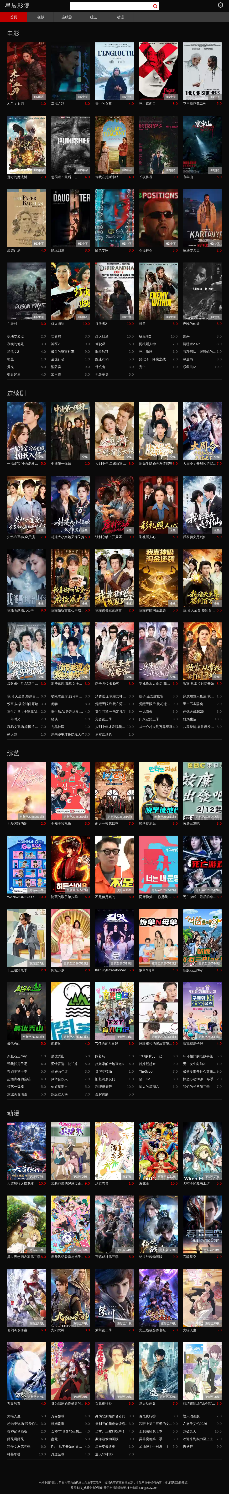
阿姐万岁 (57, 970)
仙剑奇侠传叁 (17, 1330)
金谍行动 (57, 359)
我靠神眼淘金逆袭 (152, 610)
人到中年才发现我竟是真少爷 (111, 727)
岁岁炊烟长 (103, 734)
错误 (54, 719)
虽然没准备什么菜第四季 (200, 1071)
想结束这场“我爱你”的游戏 (200, 1403)
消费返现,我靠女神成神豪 (68, 684)
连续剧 (67, 17)
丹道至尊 (57, 1454)
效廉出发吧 (191, 823)
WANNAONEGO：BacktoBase (23, 897)
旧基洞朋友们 (105, 1079)
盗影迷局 (14, 374)
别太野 (12, 734)
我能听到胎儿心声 (20, 610)
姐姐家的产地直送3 (109, 1064)
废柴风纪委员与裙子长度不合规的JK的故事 (68, 1257)
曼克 (10, 367)
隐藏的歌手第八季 (64, 897)
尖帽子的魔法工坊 (196, 1183)
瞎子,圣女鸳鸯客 (107, 684)
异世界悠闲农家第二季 (24, 1257)
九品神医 (57, 727)
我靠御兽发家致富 (108, 610)
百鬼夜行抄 (103, 1403)
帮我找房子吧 (193, 1043)
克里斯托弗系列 (194, 104)
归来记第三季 (149, 719)
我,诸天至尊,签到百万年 (200, 610)
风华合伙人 (59, 1079)
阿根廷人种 (147, 344)
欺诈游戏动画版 (107, 1439)
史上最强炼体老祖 (152, 1330)
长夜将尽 (145, 177)
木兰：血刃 (15, 104)
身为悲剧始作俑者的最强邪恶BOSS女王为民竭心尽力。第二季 (68, 1403)
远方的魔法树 (17, 177)
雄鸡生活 (189, 719)
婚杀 (142, 324)
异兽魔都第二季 (150, 1439)
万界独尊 (14, 1403)
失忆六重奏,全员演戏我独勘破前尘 (24, 537)
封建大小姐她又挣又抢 (67, 537)
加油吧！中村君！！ (154, 1447)
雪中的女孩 (103, 104)
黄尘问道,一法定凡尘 (110, 711)
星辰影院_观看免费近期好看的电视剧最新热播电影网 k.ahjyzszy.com (114, 1487)
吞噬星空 (189, 1257)
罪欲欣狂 (102, 351)
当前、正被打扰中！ (110, 1431)
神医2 (55, 344)
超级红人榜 (59, 1094)
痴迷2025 (102, 359)
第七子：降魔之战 (152, 359)
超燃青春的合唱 (19, 1079)
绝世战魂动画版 (150, 1257)
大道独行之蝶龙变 (20, 1183)
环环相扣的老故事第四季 (156, 1043)
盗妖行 (188, 1447)
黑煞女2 (13, 351)
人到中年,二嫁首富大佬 (112, 463)
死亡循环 (145, 351)
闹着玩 (56, 1043)
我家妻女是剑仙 (194, 537)
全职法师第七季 (150, 1431)
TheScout (146, 1071)
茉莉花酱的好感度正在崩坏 (68, 1183)
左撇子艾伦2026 (195, 1424)
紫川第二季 (103, 1330)
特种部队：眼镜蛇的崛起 (200, 351)
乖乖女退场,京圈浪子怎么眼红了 (24, 727)
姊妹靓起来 (147, 1064)
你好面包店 (59, 1071)
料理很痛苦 (103, 1087)
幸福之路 (57, 104)
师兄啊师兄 (15, 1439)
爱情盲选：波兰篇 (64, 1064)
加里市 (56, 374)
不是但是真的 (105, 897)
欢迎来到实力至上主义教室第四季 (200, 1439)
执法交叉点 (191, 250)
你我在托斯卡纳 (107, 177)
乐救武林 (189, 367)
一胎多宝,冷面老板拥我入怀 (24, 463)
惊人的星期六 (149, 1087)
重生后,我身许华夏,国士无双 (68, 711)
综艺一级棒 (15, 1087)
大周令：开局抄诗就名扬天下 (200, 463)
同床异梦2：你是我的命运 (156, 897)
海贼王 (144, 1183)
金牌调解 (102, 1094)
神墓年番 (14, 1454)
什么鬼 (100, 367)
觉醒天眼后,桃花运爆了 (156, 704)
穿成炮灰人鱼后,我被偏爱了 (156, 684)
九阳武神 (57, 1330)
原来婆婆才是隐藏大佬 (67, 734)
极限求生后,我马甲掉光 (24, 684)
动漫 (120, 17)
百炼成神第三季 (107, 1257)
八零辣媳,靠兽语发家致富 (200, 727)
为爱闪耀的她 (17, 823)
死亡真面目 (147, 104)
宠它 (142, 367)
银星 (10, 359)
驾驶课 (100, 344)
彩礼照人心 (147, 537)
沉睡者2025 (191, 344)
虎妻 (54, 704)
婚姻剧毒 (57, 1424)
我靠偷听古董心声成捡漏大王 (68, 610)
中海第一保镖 (61, 463)
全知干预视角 (61, 823)
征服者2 (101, 324)
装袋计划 (14, 250)
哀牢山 (188, 177)
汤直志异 (102, 1183)
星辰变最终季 (105, 1447)
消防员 (56, 367)
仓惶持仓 (145, 250)
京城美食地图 (17, 1094)
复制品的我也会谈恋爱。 (112, 1424)
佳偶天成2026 (193, 711)
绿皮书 (188, 359)
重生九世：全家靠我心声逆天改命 (24, 711)
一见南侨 (145, 711)
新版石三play (193, 970)
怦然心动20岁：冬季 (198, 1079)
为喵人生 (189, 1330)
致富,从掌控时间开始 (198, 684)
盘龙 (54, 1439)
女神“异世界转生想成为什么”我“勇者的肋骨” (68, 1431)
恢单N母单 (147, 970)
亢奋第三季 (103, 719)
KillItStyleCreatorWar (110, 970)
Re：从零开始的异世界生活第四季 (68, 1447)
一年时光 (14, 719)
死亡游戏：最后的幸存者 (200, 897)
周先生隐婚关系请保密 (155, 463)
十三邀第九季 (17, 970)
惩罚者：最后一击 (64, 177)
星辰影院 (17, 5)
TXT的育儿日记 (106, 1043)
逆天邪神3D (104, 1454)
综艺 (93, 17)
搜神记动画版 (17, 1431)
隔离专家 (102, 250)
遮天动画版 (147, 1403)
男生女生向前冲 (194, 1064)
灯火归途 (57, 324)
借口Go (144, 1079)
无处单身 (102, 374)
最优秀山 (14, 1043)
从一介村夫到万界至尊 (155, 727)
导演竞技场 (103, 1071)
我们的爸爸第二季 (196, 1087)
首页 (13, 17)
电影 (40, 17)
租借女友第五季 (19, 1447)
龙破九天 (189, 1431)
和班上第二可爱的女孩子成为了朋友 (156, 1424)
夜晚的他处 (191, 324)
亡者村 (12, 324)
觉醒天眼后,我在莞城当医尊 (112, 704)
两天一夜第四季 (107, 823)
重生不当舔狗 (193, 704)
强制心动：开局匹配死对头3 (111, 537)
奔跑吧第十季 (17, 1071)
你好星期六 (59, 1087)
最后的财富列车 (62, 351)
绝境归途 (57, 250)
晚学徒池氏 (147, 823)
